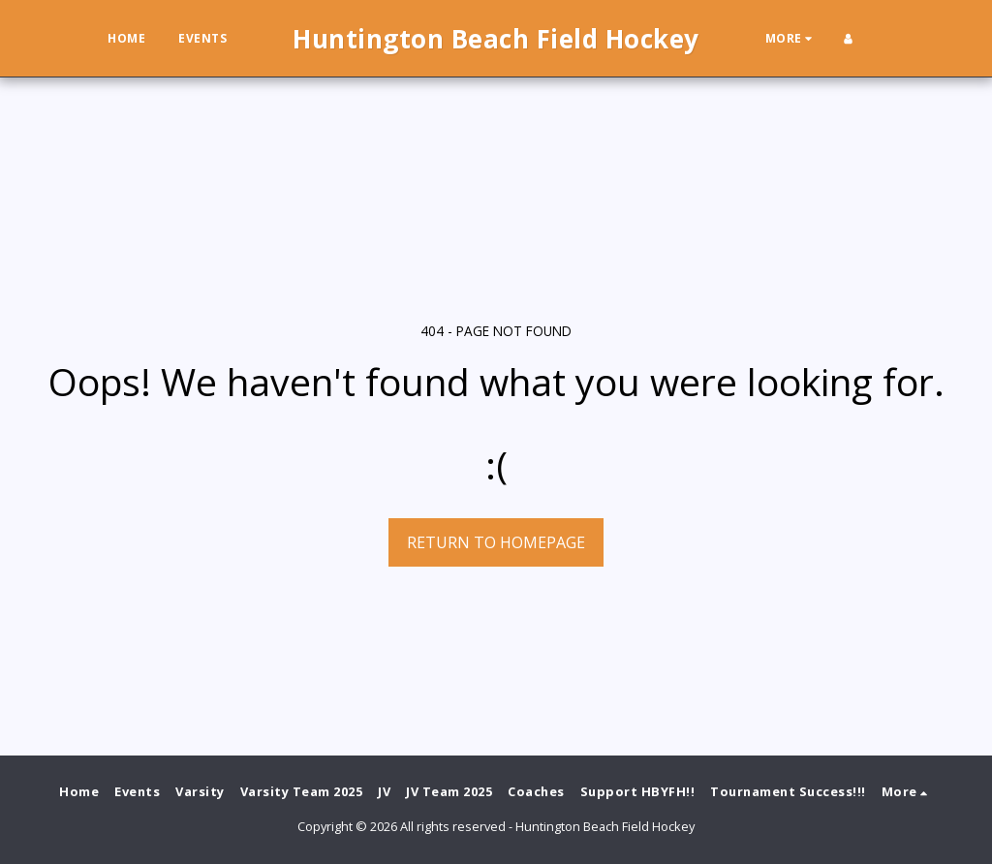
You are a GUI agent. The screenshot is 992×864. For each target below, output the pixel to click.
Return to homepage (496, 542)
